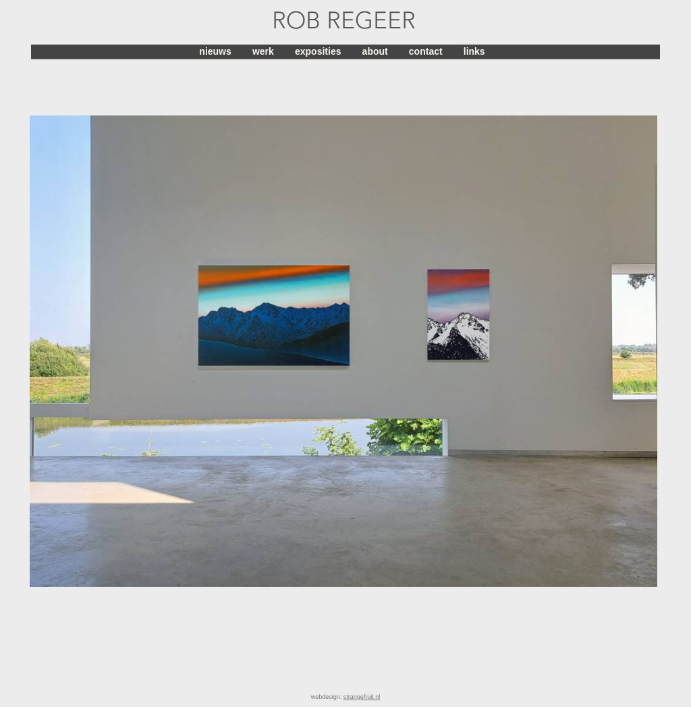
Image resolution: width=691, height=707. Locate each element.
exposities (318, 51)
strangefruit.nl (362, 696)
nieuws (215, 51)
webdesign (325, 696)
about (375, 51)
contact (426, 51)
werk (263, 51)
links (474, 51)
